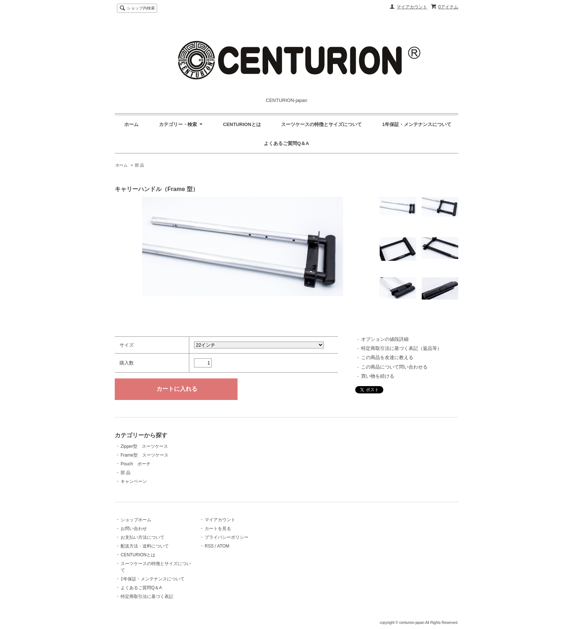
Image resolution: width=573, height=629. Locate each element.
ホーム (131, 124)
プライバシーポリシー (226, 537)
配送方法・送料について (145, 546)
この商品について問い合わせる (394, 367)
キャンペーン (134, 481)
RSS (209, 546)
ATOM (223, 546)
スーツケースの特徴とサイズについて (321, 124)
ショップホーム (136, 519)
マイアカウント (411, 6)
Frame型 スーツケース (144, 455)
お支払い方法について (142, 537)
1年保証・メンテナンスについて (416, 124)
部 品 (139, 165)
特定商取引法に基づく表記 (147, 596)
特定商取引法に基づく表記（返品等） (401, 348)
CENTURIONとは (242, 124)
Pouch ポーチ (136, 463)
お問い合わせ (134, 528)
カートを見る (218, 528)
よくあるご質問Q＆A (286, 143)
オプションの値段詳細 (385, 339)
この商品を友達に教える (387, 357)
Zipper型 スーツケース (144, 446)
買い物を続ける (377, 376)
